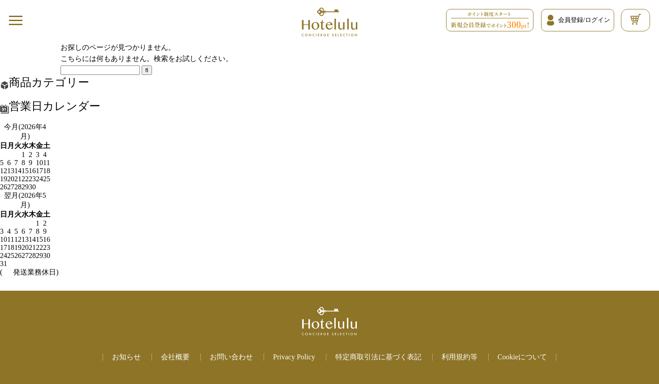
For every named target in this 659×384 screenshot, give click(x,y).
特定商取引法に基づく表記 (378, 357)
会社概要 (175, 357)
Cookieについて (522, 357)
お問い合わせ (231, 357)
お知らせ (126, 357)
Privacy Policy (294, 357)
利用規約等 (459, 357)
